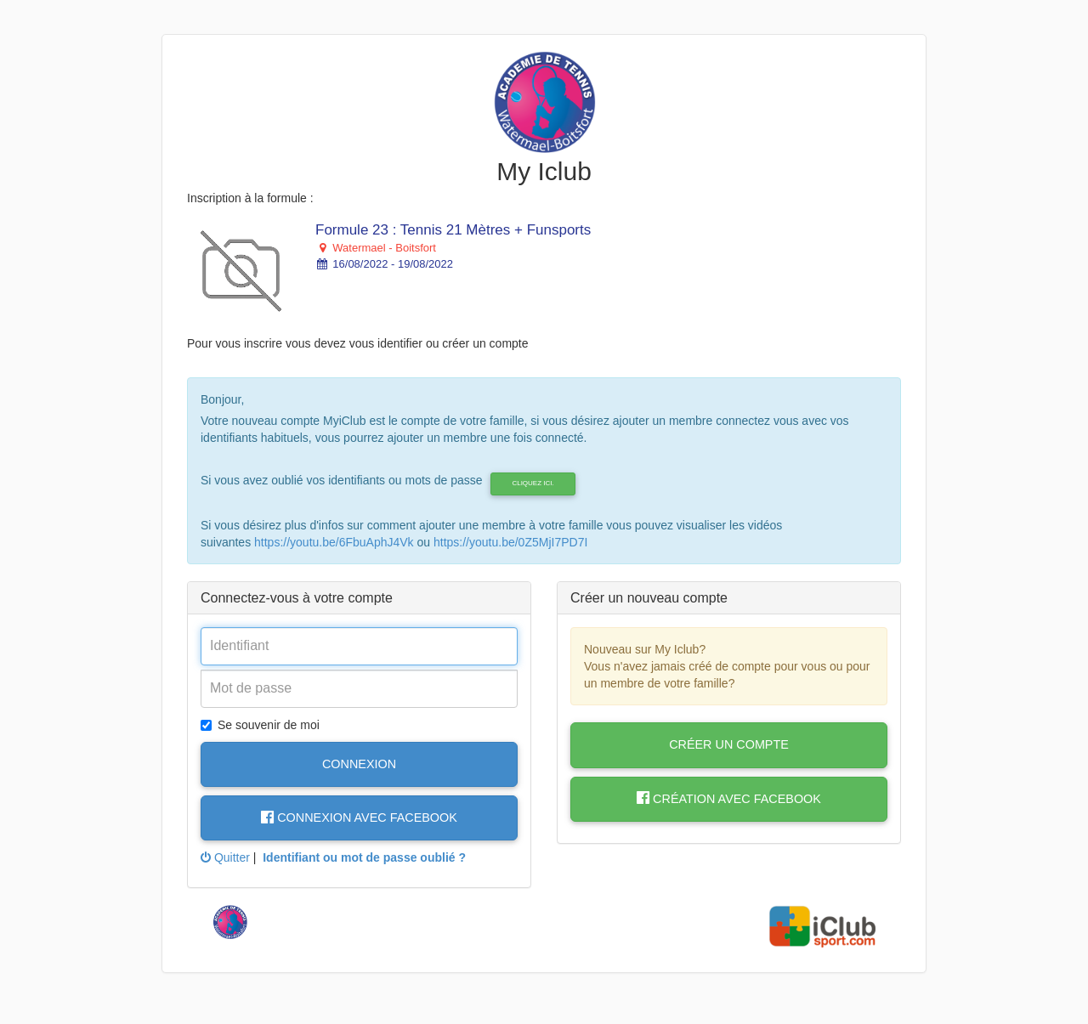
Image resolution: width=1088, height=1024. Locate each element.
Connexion (359, 764)
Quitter (225, 857)
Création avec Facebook (729, 799)
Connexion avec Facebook (359, 817)
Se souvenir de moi (260, 725)
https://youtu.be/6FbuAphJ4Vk (334, 542)
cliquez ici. (532, 483)
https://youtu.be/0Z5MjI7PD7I (510, 542)
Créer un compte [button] (729, 744)
